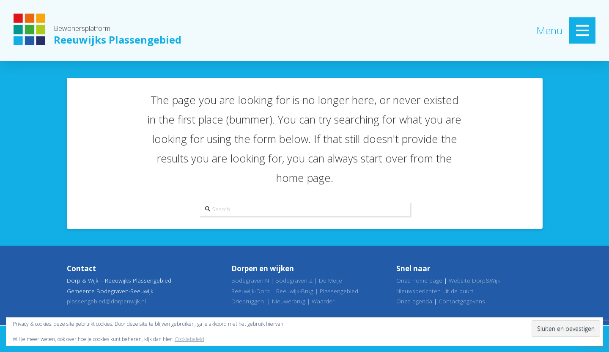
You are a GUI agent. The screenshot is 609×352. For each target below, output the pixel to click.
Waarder (323, 301)
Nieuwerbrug (288, 301)
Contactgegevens (462, 301)
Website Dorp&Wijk (474, 280)
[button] (582, 30)
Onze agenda (414, 301)
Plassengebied (339, 291)
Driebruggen (247, 301)
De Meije (330, 280)
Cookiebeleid (189, 339)
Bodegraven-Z (294, 280)
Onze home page (419, 280)
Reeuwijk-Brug (294, 291)
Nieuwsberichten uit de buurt (435, 291)
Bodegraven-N (250, 280)
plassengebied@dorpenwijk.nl (106, 301)
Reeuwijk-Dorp (250, 291)
